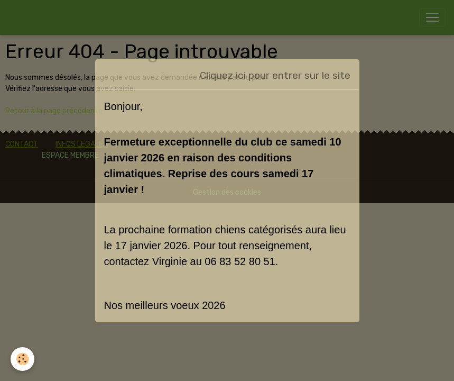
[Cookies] (22, 359)
